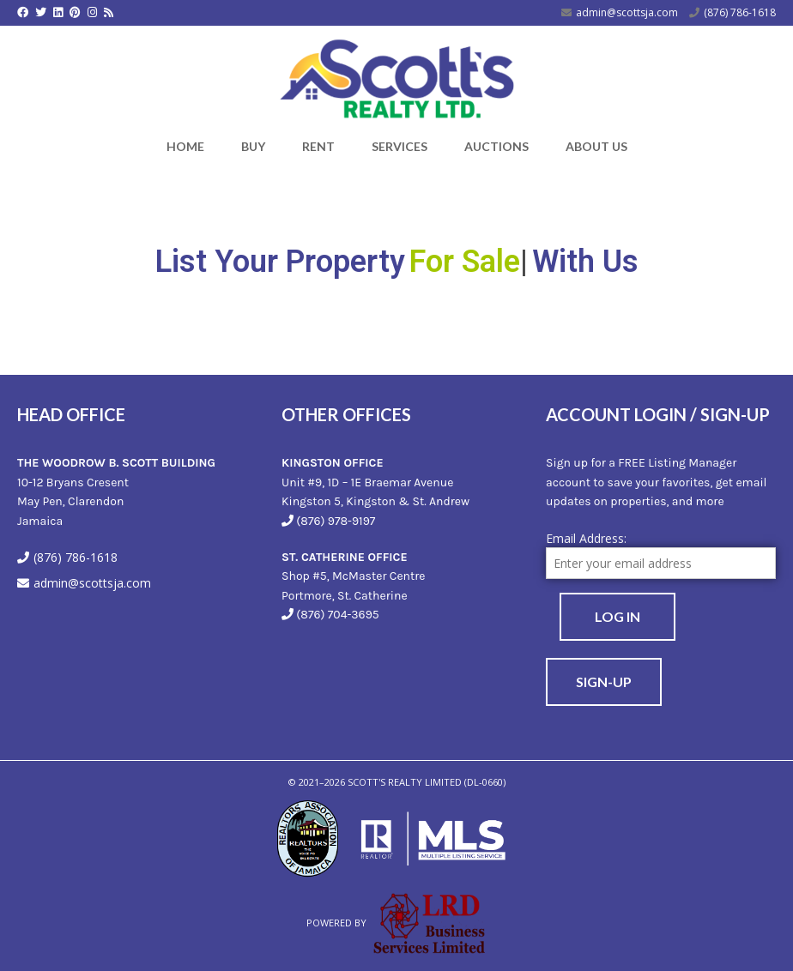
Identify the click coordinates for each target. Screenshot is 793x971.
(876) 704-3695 (337, 614)
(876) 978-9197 (335, 521)
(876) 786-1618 (740, 12)
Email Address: (586, 538)
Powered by (396, 922)
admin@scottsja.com (627, 12)
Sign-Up (604, 681)
